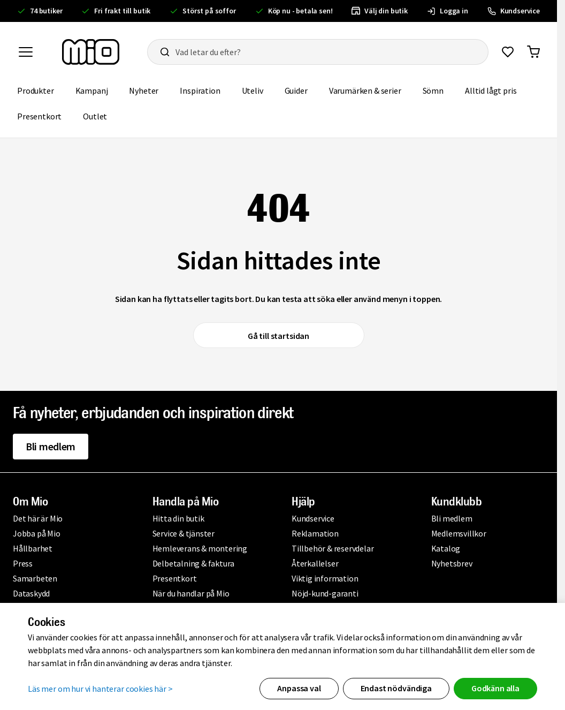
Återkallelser (315, 563)
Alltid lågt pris (490, 90)
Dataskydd (31, 593)
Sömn (433, 90)
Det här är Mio (38, 518)
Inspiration (200, 90)
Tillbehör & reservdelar (332, 548)
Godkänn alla (495, 688)
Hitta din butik (178, 518)
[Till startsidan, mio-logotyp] (90, 52)
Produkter (35, 90)
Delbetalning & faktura (193, 563)
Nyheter (143, 90)
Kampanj (91, 90)
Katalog (446, 548)
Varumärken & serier (365, 90)
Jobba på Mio (36, 533)
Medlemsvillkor (458, 533)
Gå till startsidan (278, 335)
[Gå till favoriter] (507, 52)
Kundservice (313, 518)
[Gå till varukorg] (533, 52)
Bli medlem (50, 446)
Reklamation (315, 533)
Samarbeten (35, 578)
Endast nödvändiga (396, 688)
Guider (296, 90)
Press (23, 563)
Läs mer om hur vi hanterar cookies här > (100, 688)
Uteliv (252, 90)
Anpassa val (298, 688)
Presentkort (39, 116)
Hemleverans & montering (199, 548)
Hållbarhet (32, 548)
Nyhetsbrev (451, 563)
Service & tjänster (183, 533)
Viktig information (325, 578)
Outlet (95, 116)
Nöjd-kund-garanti (325, 593)
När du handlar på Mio (191, 593)
